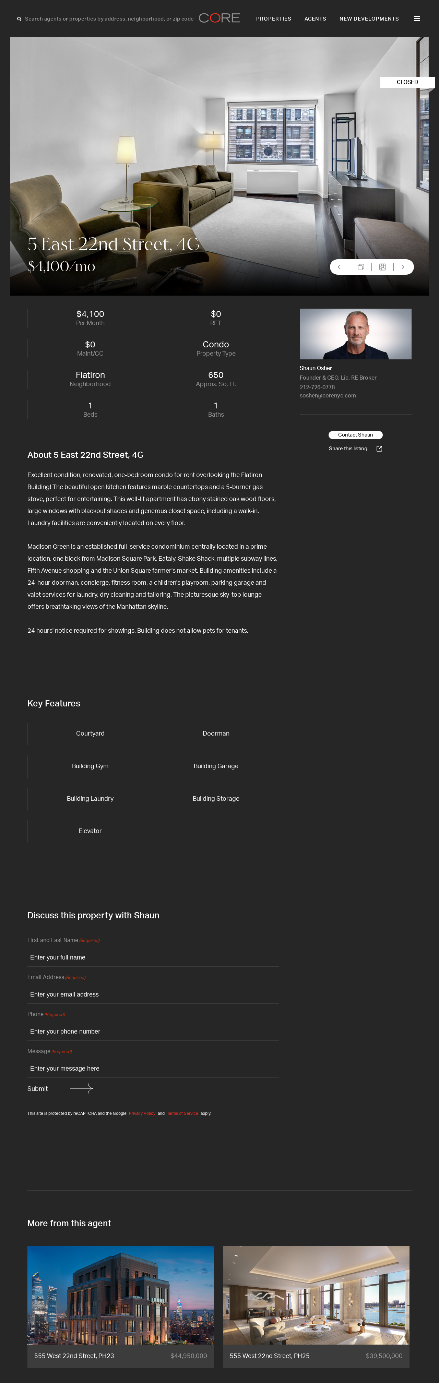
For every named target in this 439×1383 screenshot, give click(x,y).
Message (49, 1052)
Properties (274, 19)
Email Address (56, 978)
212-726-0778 (317, 387)
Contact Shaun (355, 435)
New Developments (369, 19)
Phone (46, 1015)
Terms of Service (182, 1113)
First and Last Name (63, 940)
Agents (316, 19)
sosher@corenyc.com (328, 395)
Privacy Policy (142, 1113)
